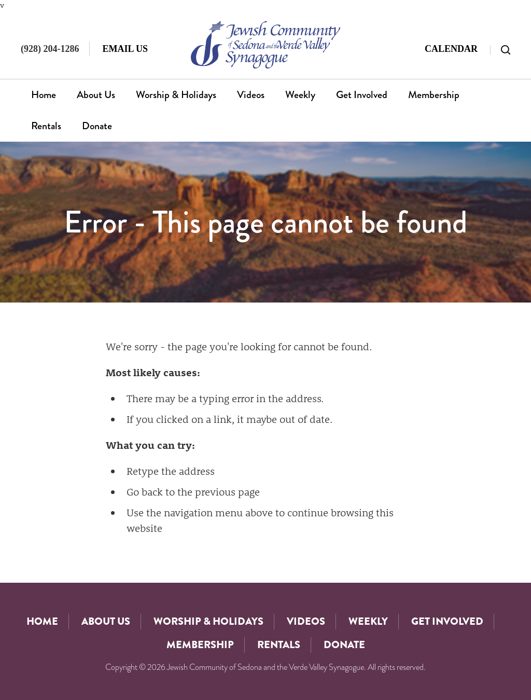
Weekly (300, 94)
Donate (97, 125)
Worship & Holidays (176, 94)
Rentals (46, 125)
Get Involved (361, 94)
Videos (250, 94)
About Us (96, 94)
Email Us (125, 49)
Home (43, 94)
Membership (433, 94)
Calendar (451, 49)
